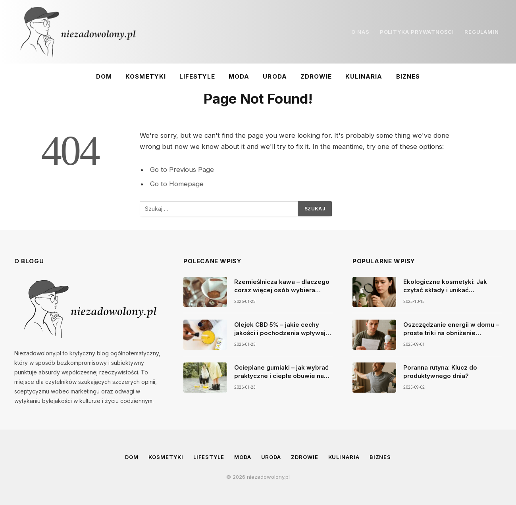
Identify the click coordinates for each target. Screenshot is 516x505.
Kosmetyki (145, 76)
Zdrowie (316, 76)
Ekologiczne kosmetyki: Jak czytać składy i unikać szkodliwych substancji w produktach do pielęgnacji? (445, 286)
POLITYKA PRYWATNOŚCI (417, 32)
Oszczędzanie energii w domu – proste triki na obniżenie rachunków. (451, 329)
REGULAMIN (481, 32)
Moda (239, 76)
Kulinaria (363, 76)
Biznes (408, 76)
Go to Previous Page (182, 169)
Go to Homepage (177, 184)
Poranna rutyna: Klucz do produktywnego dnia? (440, 372)
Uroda (275, 76)
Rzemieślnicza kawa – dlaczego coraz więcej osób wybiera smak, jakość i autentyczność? (281, 286)
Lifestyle (197, 76)
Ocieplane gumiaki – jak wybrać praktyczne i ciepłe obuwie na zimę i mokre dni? (281, 372)
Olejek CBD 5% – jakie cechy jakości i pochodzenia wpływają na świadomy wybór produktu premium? (281, 329)
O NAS (360, 32)
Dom (104, 76)
